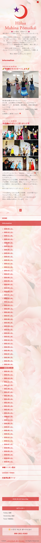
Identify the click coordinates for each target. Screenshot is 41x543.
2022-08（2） (8, 350)
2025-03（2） (8, 256)
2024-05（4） (8, 281)
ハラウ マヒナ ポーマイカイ (15, 541)
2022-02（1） (8, 371)
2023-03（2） (8, 329)
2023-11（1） (8, 302)
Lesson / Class (8, 473)
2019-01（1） (8, 461)
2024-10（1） (8, 270)
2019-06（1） (8, 448)
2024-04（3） (8, 284)
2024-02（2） (8, 291)
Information (7, 223)
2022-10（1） (8, 343)
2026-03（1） (8, 229)
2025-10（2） (8, 239)
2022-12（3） (8, 340)
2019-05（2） (8, 451)
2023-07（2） (8, 315)
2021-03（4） (8, 406)
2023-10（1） (8, 305)
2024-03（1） (8, 288)
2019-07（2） (8, 444)
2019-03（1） (8, 458)
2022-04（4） (8, 364)
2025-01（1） (8, 260)
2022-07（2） (8, 354)
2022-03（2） (8, 368)
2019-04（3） (8, 454)
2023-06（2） (8, 319)
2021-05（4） (8, 399)
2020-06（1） (8, 430)
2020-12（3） (8, 416)
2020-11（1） (8, 420)
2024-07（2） (8, 274)
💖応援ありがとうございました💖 (16, 123)
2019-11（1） (8, 441)
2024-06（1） (8, 277)
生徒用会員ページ (8, 478)
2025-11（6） (8, 236)
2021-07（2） (8, 392)
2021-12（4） (8, 378)
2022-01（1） (8, 375)
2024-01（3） (8, 295)
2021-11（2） (8, 381)
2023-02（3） (8, 333)
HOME (4, 218)
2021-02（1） (8, 409)
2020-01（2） (8, 434)
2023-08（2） (8, 312)
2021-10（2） (8, 385)
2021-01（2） (8, 413)
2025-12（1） (8, 232)
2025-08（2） (8, 246)
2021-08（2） (8, 388)
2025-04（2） (8, 253)
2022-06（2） (8, 357)
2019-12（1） (8, 437)
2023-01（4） (8, 336)
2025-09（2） (8, 242)
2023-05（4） (8, 322)
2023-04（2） (8, 326)
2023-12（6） (8, 298)
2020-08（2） (8, 423)
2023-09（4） (8, 309)
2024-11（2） (8, 267)
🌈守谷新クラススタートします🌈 (16, 69)
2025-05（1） (8, 249)
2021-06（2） (8, 395)
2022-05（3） (8, 361)
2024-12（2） (8, 263)
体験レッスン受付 (8, 467)
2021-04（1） (8, 402)
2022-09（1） (8, 347)
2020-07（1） (8, 427)
